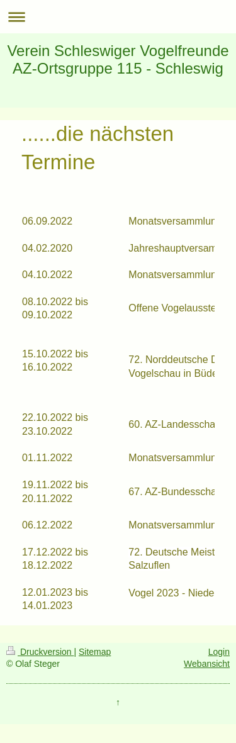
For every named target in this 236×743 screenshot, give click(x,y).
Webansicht (207, 664)
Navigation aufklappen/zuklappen (118, 16)
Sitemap (95, 652)
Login (219, 652)
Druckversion (40, 652)
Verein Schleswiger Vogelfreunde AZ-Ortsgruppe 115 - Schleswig (117, 59)
